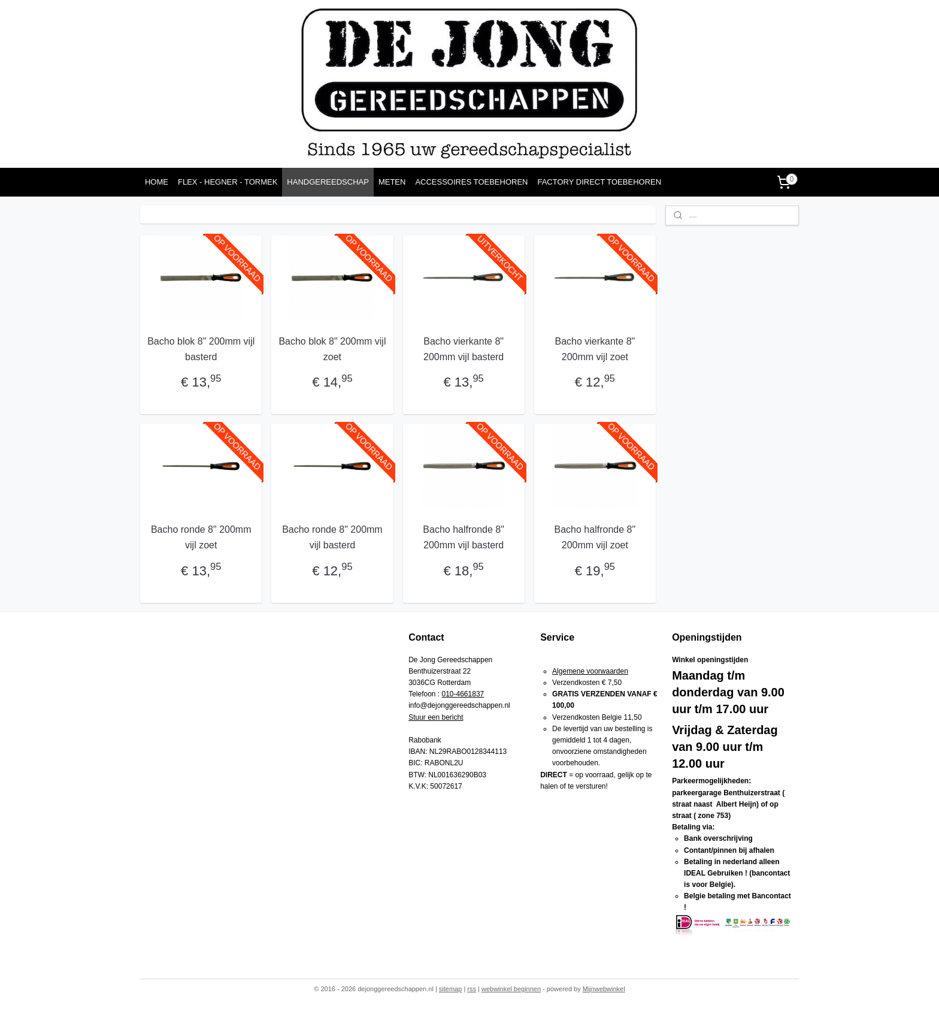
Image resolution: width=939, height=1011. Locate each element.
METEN (392, 181)
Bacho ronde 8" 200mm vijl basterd (332, 537)
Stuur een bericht (435, 717)
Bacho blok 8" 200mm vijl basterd (201, 349)
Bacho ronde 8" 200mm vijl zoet (201, 537)
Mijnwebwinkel (604, 988)
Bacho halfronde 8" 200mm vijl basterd (463, 537)
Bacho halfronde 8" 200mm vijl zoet (594, 537)
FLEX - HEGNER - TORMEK (227, 181)
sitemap (450, 988)
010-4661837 (463, 694)
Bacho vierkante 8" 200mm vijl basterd (463, 349)
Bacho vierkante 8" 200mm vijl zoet (595, 349)
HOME (156, 181)
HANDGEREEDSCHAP (328, 181)
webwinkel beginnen (511, 988)
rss (471, 988)
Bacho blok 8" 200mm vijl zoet (332, 349)
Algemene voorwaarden (590, 671)
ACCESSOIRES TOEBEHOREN (471, 181)
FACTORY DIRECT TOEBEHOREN (599, 181)
